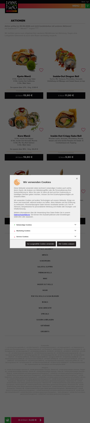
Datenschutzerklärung (22, 215)
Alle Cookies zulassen (66, 244)
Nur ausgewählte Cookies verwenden (40, 244)
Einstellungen (65, 215)
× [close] (77, 178)
